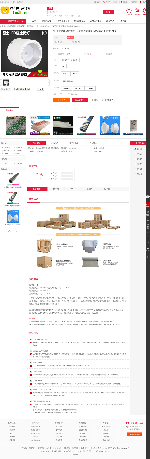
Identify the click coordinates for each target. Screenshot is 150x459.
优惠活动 (122, 21)
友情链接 (49, 448)
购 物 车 (148, 226)
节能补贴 (106, 437)
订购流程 (59, 430)
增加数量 (69, 94)
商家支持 (134, 2)
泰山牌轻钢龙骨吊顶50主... (13, 206)
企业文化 (92, 448)
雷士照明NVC (30, 26)
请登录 (13, 2)
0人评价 (67, 54)
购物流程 (12, 430)
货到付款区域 (35, 427)
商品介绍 (54, 143)
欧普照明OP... (18, 147)
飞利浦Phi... (17, 153)
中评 (72, 189)
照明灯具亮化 (47, 21)
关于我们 (24, 448)
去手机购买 (109, 100)
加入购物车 (80, 100)
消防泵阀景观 (11, 26)
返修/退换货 (83, 440)
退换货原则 (83, 427)
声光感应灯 (21, 26)
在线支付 (12, 437)
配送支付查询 (35, 430)
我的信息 (98, 2)
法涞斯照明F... (6, 150)
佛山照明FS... (6, 147)
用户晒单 (108, 189)
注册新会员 (59, 433)
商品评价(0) (73, 143)
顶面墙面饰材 (79, 21)
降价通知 (70, 38)
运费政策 (46, 304)
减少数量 (61, 94)
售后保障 (93, 143)
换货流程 (83, 433)
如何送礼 (35, 437)
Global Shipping (35, 440)
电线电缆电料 (95, 21)
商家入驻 (41, 448)
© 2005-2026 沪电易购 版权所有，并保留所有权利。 (58, 451)
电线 (78, 16)
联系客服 (59, 440)
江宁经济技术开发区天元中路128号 (86, 451)
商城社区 (84, 448)
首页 (34, 21)
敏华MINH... (6, 153)
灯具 (48, 16)
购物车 (107, 2)
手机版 (126, 2)
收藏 (96, 100)
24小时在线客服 (134, 434)
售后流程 (12, 427)
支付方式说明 (35, 433)
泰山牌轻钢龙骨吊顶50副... (13, 187)
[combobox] (75, 12)
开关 (54, 16)
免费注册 (20, 2)
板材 (66, 16)
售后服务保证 (82, 430)
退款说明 (83, 437)
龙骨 (72, 16)
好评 (56, 189)
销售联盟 (75, 448)
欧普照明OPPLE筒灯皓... (13, 224)
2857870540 (75, 454)
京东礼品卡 (106, 440)
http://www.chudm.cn (46, 294)
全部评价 (37, 189)
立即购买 (61, 100)
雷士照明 (5, 163)
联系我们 (32, 448)
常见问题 (59, 427)
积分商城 (110, 21)
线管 (60, 16)
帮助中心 (101, 448)
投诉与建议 (106, 433)
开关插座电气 (63, 21)
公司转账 (12, 440)
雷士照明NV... (18, 150)
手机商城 (67, 448)
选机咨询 (106, 430)
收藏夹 (116, 2)
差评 (89, 189)
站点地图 (58, 448)
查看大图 (7, 89)
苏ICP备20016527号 (123, 448)
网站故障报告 (106, 427)
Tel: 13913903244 (103, 451)
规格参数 (36, 143)
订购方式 (12, 433)
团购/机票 (59, 437)
